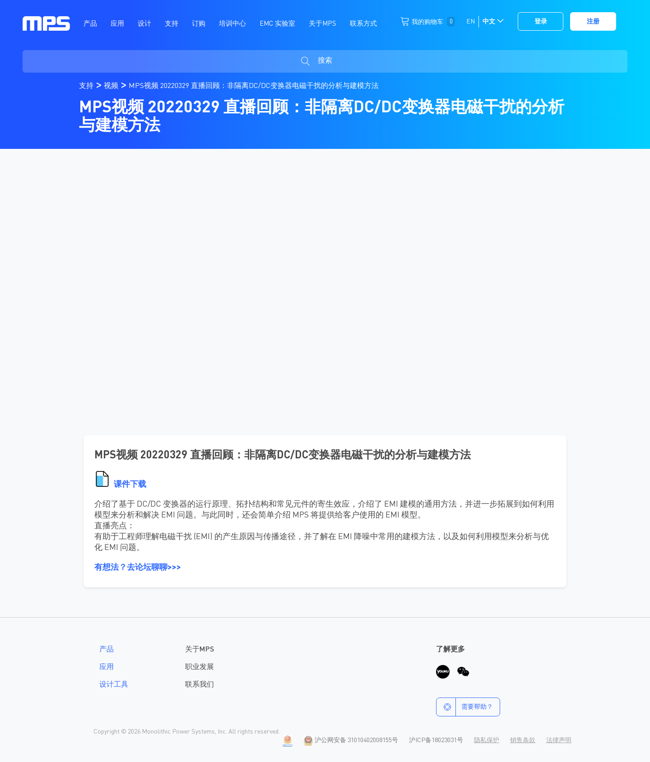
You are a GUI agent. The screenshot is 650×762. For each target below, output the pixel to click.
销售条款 (522, 740)
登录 (540, 21)
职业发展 (199, 667)
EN (470, 21)
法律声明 (558, 740)
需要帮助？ (464, 707)
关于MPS (199, 649)
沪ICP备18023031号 (436, 740)
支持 (87, 86)
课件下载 (130, 484)
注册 (593, 21)
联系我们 (199, 684)
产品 (106, 649)
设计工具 (113, 684)
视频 (112, 86)
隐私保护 (486, 740)
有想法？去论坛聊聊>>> (137, 567)
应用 (106, 667)
